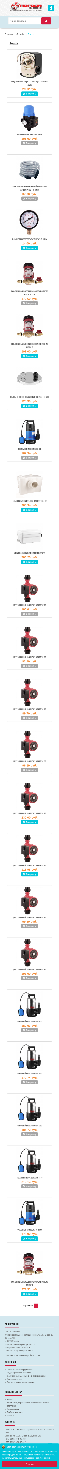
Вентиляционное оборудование (21, 1382)
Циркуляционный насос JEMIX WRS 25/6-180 (29, 709)
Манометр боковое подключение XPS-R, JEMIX (29, 239)
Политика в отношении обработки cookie (22, 1355)
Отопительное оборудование (20, 1370)
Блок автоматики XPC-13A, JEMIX (29, 135)
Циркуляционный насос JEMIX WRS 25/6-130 (29, 761)
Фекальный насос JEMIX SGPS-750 (29, 1126)
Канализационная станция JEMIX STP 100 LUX (30, 501)
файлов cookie (43, 1458)
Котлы (9, 1399)
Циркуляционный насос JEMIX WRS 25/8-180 (29, 813)
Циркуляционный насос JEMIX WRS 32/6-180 (29, 918)
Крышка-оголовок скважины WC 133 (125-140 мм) (29, 397)
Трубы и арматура (15, 1412)
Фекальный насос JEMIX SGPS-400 (29, 1022)
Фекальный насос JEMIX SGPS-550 (29, 1074)
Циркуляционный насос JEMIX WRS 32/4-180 (29, 865)
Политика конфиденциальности (19, 1351)
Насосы (10, 1415)
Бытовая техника (14, 1379)
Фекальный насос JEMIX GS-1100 (29, 1230)
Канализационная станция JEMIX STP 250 (29, 553)
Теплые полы (13, 1409)
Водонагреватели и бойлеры (19, 1373)
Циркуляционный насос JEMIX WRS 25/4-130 (29, 657)
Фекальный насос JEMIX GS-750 (29, 449)
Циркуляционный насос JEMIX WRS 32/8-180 (29, 970)
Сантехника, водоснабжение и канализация (26, 1376)
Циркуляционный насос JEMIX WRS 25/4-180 (29, 605)
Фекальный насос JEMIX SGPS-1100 (29, 1178)
